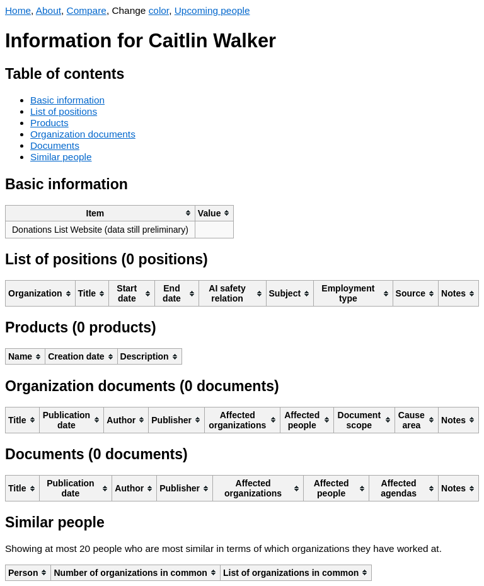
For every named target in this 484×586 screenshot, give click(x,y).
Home (18, 10)
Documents (54, 145)
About (48, 10)
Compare (87, 10)
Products (49, 122)
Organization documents (82, 134)
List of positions (63, 111)
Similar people (61, 156)
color (159, 10)
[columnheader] (100, 213)
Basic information (67, 100)
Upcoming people (212, 10)
